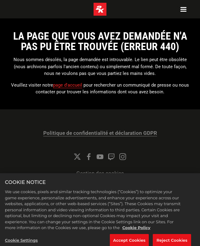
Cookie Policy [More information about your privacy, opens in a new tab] (136, 230)
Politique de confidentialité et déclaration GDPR (100, 133)
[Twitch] (111, 156)
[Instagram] (122, 156)
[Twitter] (77, 156)
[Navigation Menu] (183, 9)
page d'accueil (67, 85)
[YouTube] (100, 156)
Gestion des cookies (100, 173)
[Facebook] (88, 156)
